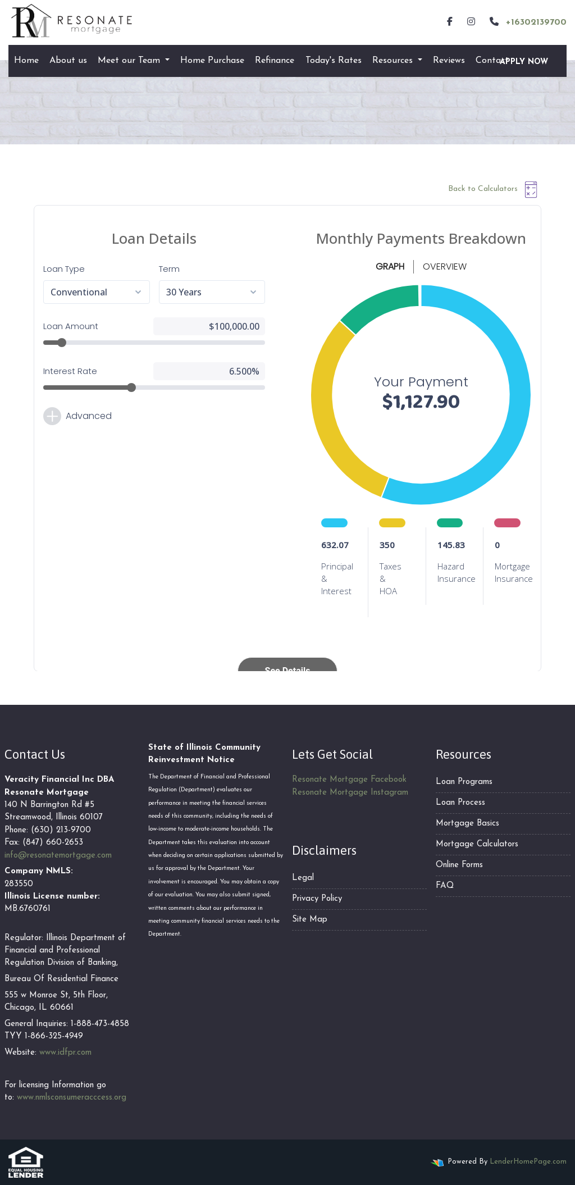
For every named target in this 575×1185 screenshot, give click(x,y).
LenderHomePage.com (528, 1161)
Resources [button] (394, 60)
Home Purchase (212, 60)
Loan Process (460, 803)
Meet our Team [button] (130, 60)
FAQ (445, 886)
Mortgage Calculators (477, 844)
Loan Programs (464, 782)
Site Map (309, 919)
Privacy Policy (317, 899)
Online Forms (459, 865)
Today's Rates (333, 60)
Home (26, 60)
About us (68, 60)
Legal (303, 878)
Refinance (274, 60)
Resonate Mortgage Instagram (350, 793)
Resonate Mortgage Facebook (349, 780)
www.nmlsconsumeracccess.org (71, 1097)
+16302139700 (527, 22)
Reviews (449, 60)
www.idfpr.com (65, 1053)
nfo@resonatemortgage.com (59, 855)
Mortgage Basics (467, 823)
